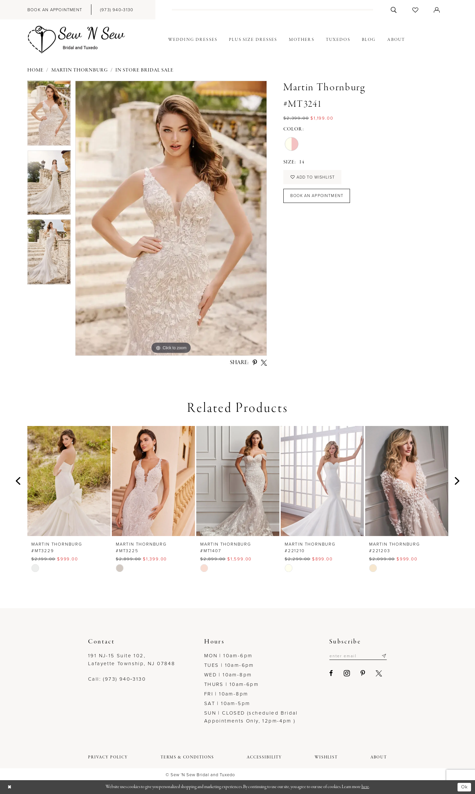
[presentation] (69, 481)
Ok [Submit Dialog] (464, 786)
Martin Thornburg (79, 70)
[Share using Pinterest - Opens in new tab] (255, 363)
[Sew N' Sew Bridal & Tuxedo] (76, 40)
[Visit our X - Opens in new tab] (375, 673)
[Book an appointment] (54, 9)
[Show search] (393, 9)
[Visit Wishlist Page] (415, 9)
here (365, 787)
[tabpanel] (49, 115)
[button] (437, 9)
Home (35, 70)
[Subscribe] (384, 656)
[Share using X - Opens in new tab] (264, 363)
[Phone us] (116, 9)
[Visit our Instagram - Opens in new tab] (343, 673)
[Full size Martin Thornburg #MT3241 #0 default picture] (171, 218)
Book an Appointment (318, 197)
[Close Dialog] (10, 787)
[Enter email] (356, 656)
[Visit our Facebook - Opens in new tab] (328, 673)
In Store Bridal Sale (144, 70)
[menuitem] (54, 9)
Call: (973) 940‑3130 (117, 679)
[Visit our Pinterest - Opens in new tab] (360, 673)
